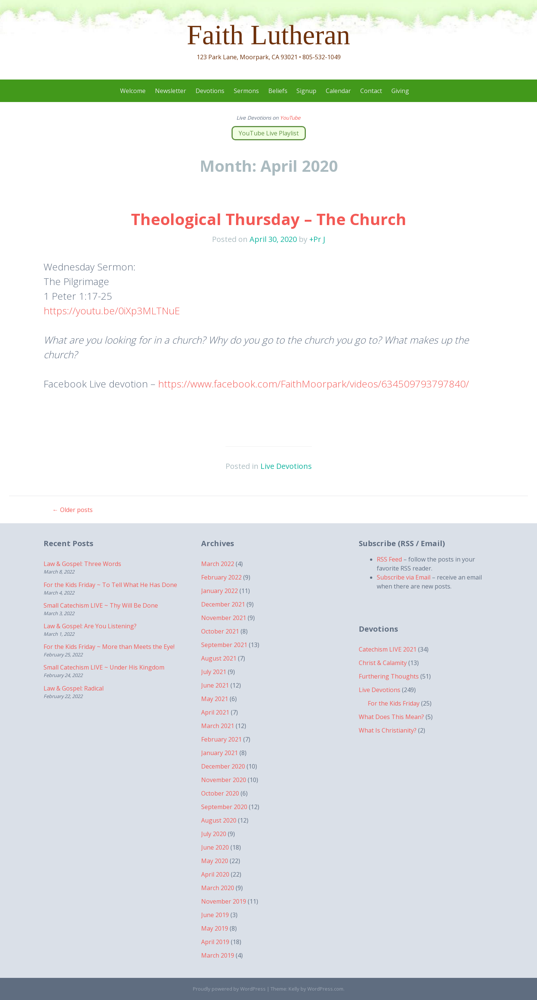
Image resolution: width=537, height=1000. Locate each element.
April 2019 (215, 942)
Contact (371, 91)
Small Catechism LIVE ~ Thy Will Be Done (101, 605)
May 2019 (214, 928)
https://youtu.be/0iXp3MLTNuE (112, 310)
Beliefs (277, 91)
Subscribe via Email (403, 577)
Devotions (210, 91)
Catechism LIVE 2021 (388, 649)
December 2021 (223, 604)
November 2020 (223, 780)
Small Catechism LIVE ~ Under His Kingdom (104, 667)
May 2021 (214, 699)
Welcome (133, 91)
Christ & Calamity (383, 663)
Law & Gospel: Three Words (82, 564)
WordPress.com (325, 988)
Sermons (246, 91)
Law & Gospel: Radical (74, 688)
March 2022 (217, 564)
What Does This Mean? (391, 717)
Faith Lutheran (268, 35)
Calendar (338, 91)
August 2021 (218, 658)
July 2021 (213, 672)
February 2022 (221, 577)
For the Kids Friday (394, 703)
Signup (306, 91)
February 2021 (221, 739)
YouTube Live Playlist (269, 133)
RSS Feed (389, 559)
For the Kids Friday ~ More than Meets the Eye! (109, 647)
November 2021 (223, 618)
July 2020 (213, 834)
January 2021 (219, 753)
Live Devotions (286, 466)
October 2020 (220, 793)
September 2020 (224, 807)
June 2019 (215, 915)
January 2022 (219, 591)
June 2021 (215, 685)
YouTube (290, 117)
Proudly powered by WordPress (229, 988)
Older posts (73, 510)
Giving (400, 91)
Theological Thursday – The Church (268, 219)
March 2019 (217, 955)
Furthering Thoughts (389, 676)
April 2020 (215, 874)
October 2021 (220, 631)
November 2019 (223, 901)
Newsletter (170, 91)
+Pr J (317, 239)
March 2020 (217, 888)
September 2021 (224, 645)
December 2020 (223, 766)
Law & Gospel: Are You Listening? (90, 626)
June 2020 (215, 847)
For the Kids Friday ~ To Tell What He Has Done (110, 585)
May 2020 (214, 861)
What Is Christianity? (388, 730)
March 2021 (217, 726)
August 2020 (218, 820)
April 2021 (215, 712)
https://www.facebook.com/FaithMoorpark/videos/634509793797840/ (313, 383)
